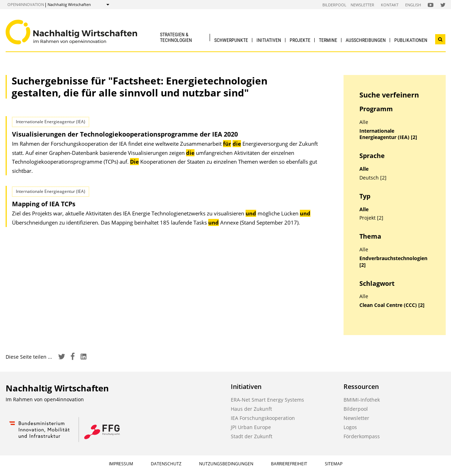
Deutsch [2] (373, 178)
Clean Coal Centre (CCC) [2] (392, 305)
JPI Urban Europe (251, 427)
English (413, 4)
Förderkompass (362, 436)
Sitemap (333, 464)
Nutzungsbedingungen (226, 464)
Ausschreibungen (366, 40)
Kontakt (390, 4)
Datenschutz (166, 464)
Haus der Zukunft (251, 408)
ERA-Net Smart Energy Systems (267, 399)
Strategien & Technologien (176, 37)
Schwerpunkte (231, 40)
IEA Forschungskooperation (263, 418)
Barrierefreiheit (289, 464)
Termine (328, 40)
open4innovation (25, 4)
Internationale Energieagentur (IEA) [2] (388, 134)
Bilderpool (334, 4)
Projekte (300, 40)
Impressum (121, 464)
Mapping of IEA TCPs (43, 204)
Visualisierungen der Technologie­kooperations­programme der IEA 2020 (125, 134)
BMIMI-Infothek (362, 399)
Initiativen (269, 40)
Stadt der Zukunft (251, 436)
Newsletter (362, 4)
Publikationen (410, 40)
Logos (350, 427)
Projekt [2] (371, 218)
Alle (363, 122)
